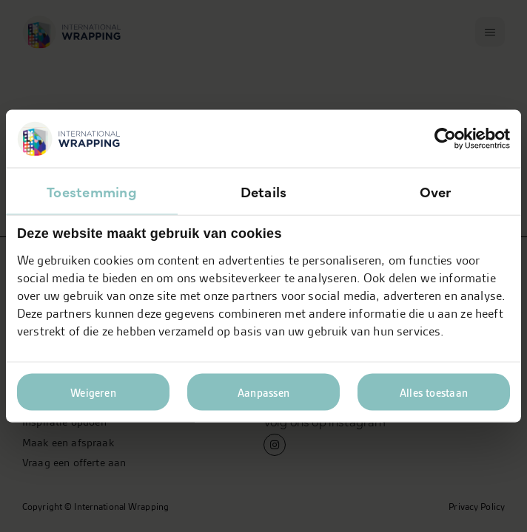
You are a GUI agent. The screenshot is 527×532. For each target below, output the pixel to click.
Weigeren (93, 392)
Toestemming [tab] (92, 191)
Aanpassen (263, 392)
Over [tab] (436, 191)
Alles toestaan (434, 392)
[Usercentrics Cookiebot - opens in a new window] (445, 139)
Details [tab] (264, 191)
